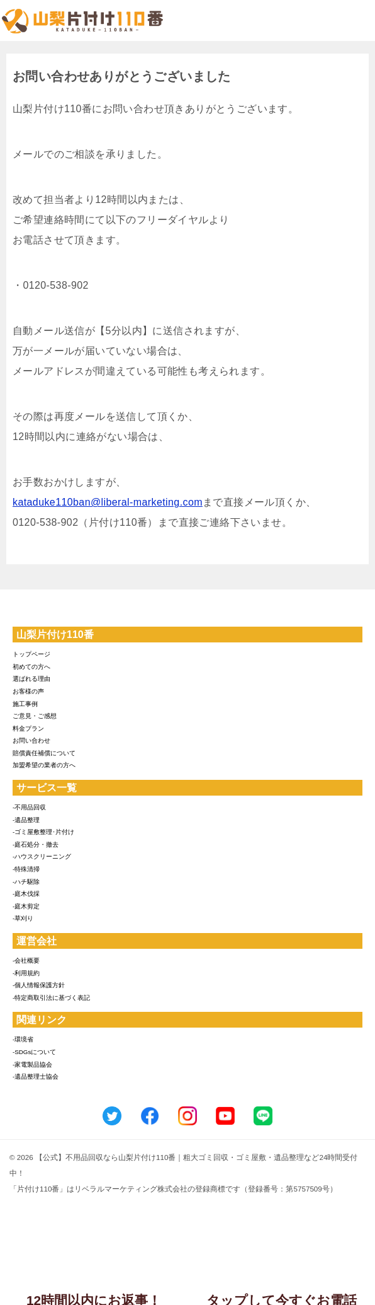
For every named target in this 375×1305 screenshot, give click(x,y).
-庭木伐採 (26, 893)
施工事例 (25, 703)
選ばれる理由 (31, 678)
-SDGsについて (34, 1051)
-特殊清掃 (26, 869)
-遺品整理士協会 (36, 1076)
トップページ (31, 654)
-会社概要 (26, 960)
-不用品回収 (29, 807)
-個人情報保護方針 (39, 985)
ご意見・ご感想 (35, 715)
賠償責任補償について (44, 753)
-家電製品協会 (32, 1064)
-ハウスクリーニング (42, 856)
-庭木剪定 (26, 906)
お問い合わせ (31, 740)
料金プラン (28, 728)
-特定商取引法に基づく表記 (51, 997)
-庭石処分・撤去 (36, 844)
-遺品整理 (26, 819)
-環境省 (23, 1039)
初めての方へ (31, 666)
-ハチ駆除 (26, 881)
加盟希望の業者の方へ (44, 765)
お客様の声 (28, 691)
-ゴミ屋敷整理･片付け (43, 831)
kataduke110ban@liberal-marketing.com (108, 502)
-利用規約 (26, 973)
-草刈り (23, 918)
